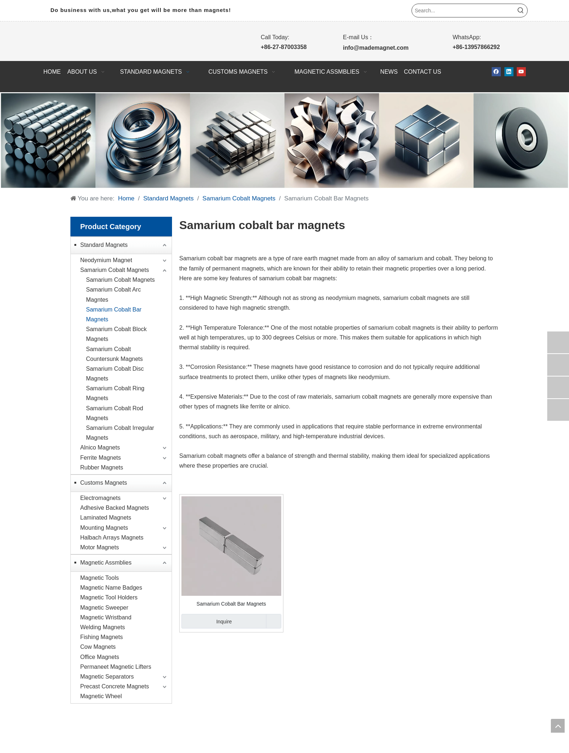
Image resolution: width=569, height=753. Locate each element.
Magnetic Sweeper (104, 608)
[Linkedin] (508, 71)
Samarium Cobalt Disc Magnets (115, 374)
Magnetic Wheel (101, 696)
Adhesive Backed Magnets (114, 508)
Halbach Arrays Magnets (111, 537)
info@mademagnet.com (376, 48)
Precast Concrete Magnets (114, 686)
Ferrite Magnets (100, 458)
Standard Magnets (104, 245)
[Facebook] (496, 71)
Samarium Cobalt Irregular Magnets (120, 433)
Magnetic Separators (107, 676)
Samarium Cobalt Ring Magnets (115, 393)
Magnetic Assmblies (105, 562)
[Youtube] (521, 71)
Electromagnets (100, 498)
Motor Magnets (99, 547)
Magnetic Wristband (105, 617)
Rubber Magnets (101, 467)
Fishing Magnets (101, 637)
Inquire (206, 621)
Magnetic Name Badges (111, 588)
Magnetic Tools (99, 578)
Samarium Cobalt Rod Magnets (114, 413)
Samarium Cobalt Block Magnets (116, 334)
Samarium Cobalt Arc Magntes (113, 294)
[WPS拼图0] (284, 140)
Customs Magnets (103, 483)
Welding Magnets (102, 627)
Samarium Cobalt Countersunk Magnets (114, 354)
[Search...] (463, 10)
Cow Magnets (98, 647)
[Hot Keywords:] (520, 10)
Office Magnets (99, 657)
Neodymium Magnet (106, 260)
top (558, 726)
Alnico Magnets (100, 447)
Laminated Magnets (105, 517)
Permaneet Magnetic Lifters (115, 667)
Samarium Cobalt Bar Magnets (114, 314)
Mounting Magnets (104, 528)
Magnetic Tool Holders (109, 597)
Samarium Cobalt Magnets (114, 270)
